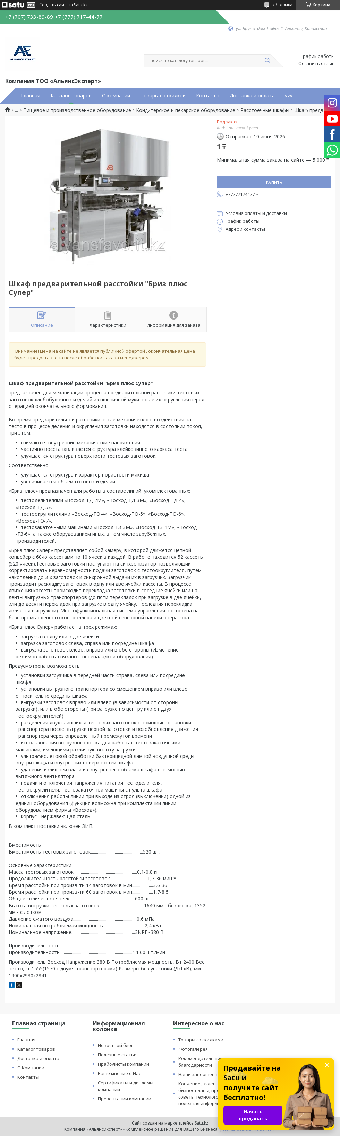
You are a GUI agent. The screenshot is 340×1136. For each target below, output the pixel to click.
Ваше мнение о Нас (119, 1073)
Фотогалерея (193, 1049)
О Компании (30, 1068)
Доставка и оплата (252, 95)
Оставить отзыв (316, 63)
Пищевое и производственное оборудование (77, 110)
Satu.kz (201, 1123)
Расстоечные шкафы (264, 110)
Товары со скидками (200, 1040)
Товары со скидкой (163, 95)
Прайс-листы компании (123, 1064)
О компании (116, 95)
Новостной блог (115, 1045)
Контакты (207, 95)
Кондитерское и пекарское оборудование (185, 110)
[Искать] (267, 60)
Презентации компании (124, 1098)
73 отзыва (282, 5)
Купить (274, 182)
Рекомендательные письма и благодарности (211, 1061)
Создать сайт (52, 4)
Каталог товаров (71, 95)
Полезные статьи (117, 1054)
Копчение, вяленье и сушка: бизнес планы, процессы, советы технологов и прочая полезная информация (210, 1094)
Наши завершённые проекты (211, 1074)
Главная (30, 95)
